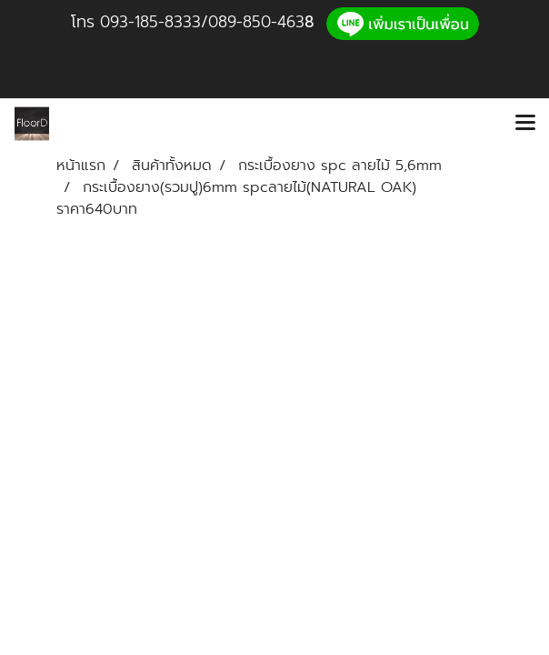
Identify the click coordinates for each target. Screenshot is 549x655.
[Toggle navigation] (525, 124)
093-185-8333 (150, 22)
